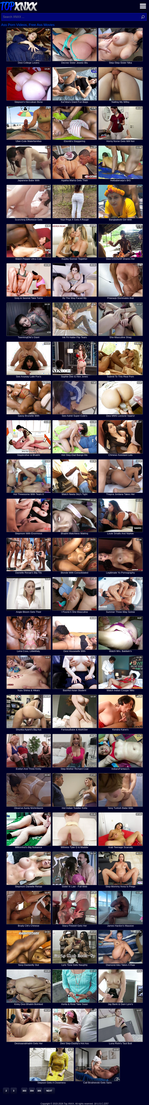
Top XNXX (18, 6)
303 (24, 1091)
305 (39, 1091)
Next (49, 1091)
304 (32, 1091)
